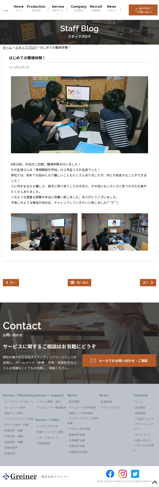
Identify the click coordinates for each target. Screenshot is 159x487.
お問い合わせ (143, 440)
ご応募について (144, 419)
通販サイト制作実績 (81, 413)
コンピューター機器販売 (51, 407)
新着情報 (106, 401)
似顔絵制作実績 (78, 452)
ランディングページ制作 (19, 419)
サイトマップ (143, 435)
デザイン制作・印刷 (16, 425)
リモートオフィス (47, 438)
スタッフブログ (110, 407)
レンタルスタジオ (47, 426)
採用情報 (140, 413)
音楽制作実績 (77, 446)
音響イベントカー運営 (50, 432)
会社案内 (140, 407)
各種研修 (9, 453)
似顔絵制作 (11, 447)
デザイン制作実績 (79, 429)
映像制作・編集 (13, 430)
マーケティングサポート (19, 401)
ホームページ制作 (15, 407)
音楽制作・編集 (13, 442)
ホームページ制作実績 (82, 407)
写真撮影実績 (77, 440)
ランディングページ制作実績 (82, 420)
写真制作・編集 (13, 436)
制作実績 (74, 401)
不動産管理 (43, 443)
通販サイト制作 (13, 413)
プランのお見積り (143, 447)
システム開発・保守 (49, 401)
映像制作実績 (77, 435)
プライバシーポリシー (143, 426)
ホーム (139, 401)
